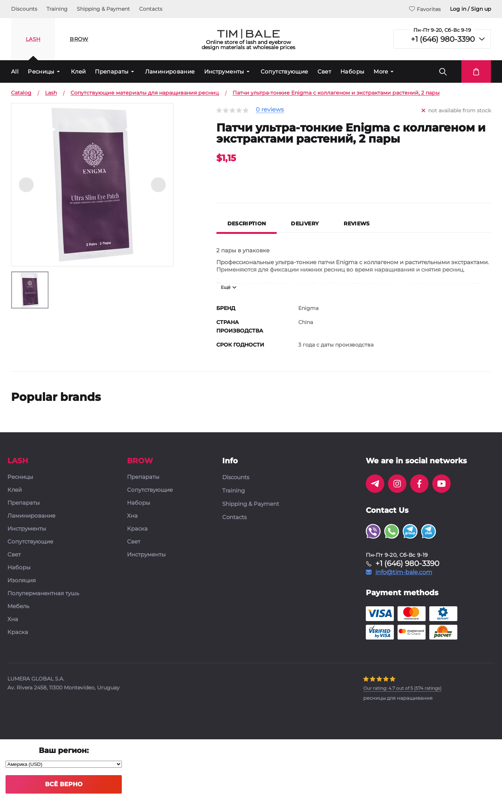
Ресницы (41, 71)
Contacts (150, 9)
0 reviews (270, 110)
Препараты (111, 71)
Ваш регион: (64, 750)
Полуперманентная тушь (43, 593)
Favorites (425, 9)
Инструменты (224, 71)
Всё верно (63, 784)
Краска (17, 632)
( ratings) (402, 688)
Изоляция (21, 580)
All (14, 71)
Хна (12, 619)
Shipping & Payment (103, 9)
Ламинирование (170, 71)
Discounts (24, 9)
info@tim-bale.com (403, 572)
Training (57, 9)
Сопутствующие (284, 71)
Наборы (352, 71)
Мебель (18, 606)
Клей (78, 71)
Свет (324, 71)
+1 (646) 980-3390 (443, 39)
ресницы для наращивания (398, 698)
